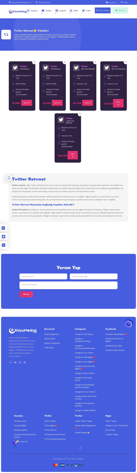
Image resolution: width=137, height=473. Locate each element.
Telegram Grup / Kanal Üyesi (116, 429)
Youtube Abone (20, 425)
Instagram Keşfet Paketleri (85, 414)
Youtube (46, 11)
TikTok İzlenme (50, 434)
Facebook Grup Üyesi (113, 350)
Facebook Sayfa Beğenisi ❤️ (116, 338)
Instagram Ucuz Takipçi (84, 357)
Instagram (32, 11)
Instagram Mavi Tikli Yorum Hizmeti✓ (86, 401)
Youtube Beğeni (20, 429)
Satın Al (27, 103)
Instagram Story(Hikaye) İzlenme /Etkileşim (84, 390)
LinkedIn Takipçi (111, 438)
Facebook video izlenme (114, 354)
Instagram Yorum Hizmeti (85, 396)
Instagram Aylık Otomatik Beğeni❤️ (85, 371)
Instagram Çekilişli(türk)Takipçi (83, 344)
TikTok (73, 11)
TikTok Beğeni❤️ (51, 429)
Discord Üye (110, 434)
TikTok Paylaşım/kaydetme (55, 443)
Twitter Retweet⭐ (82, 436)
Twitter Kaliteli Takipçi (83, 425)
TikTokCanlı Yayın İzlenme (54, 438)
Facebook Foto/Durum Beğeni (114, 344)
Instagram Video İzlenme (85, 377)
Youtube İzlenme (20, 445)
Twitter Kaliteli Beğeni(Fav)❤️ (85, 430)
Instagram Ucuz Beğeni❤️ (85, 366)
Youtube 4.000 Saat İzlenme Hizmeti (25, 439)
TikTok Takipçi (50, 425)
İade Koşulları (49, 343)
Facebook (60, 11)
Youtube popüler (20, 434)
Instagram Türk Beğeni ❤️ (85, 361)
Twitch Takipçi (111, 425)
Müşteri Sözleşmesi (52, 347)
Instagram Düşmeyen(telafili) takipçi (85, 351)
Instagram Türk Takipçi (84, 338)
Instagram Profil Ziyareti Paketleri (84, 408)
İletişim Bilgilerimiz (51, 338)
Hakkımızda (49, 352)
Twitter (86, 11)
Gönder (26, 294)
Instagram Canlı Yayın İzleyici (83, 383)
